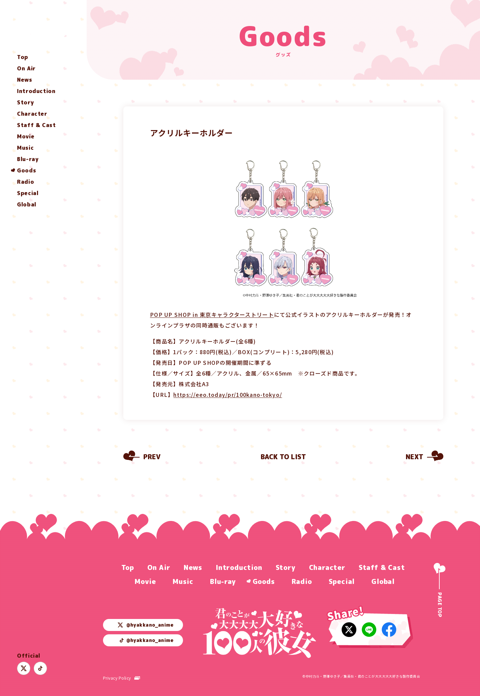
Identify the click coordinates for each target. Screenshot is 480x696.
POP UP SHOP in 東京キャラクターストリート (212, 314)
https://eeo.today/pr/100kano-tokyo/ (227, 395)
